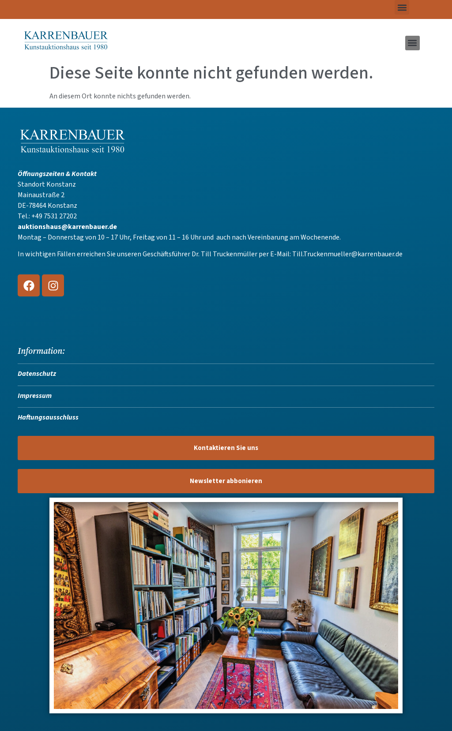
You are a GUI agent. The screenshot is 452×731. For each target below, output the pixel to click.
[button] (402, 7)
